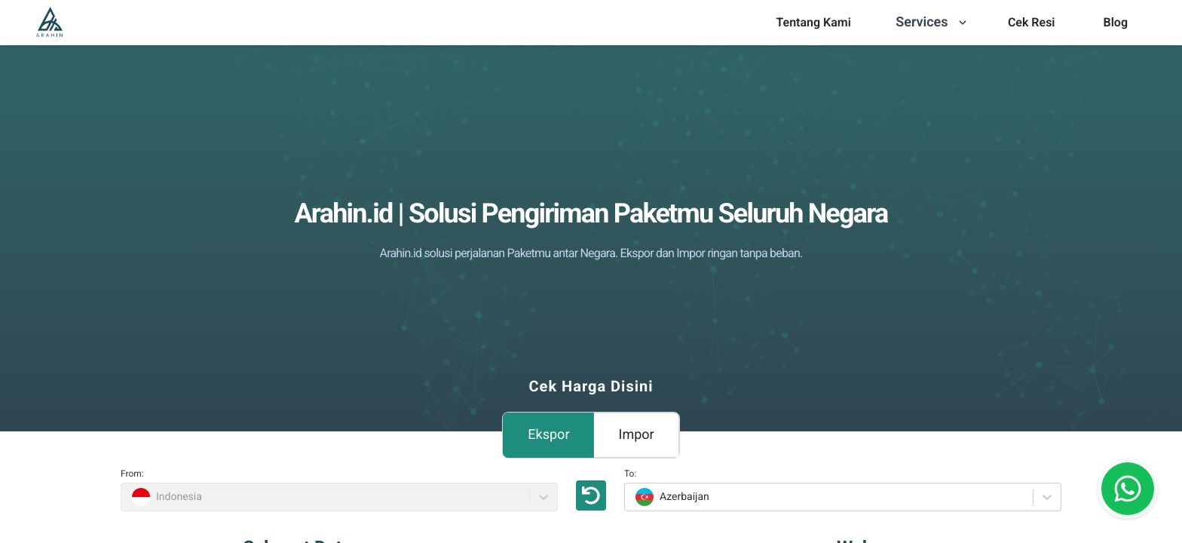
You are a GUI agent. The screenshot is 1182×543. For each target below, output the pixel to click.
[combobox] (633, 497)
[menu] (813, 23)
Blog (1116, 22)
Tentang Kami (813, 22)
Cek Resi (1031, 22)
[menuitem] (813, 23)
